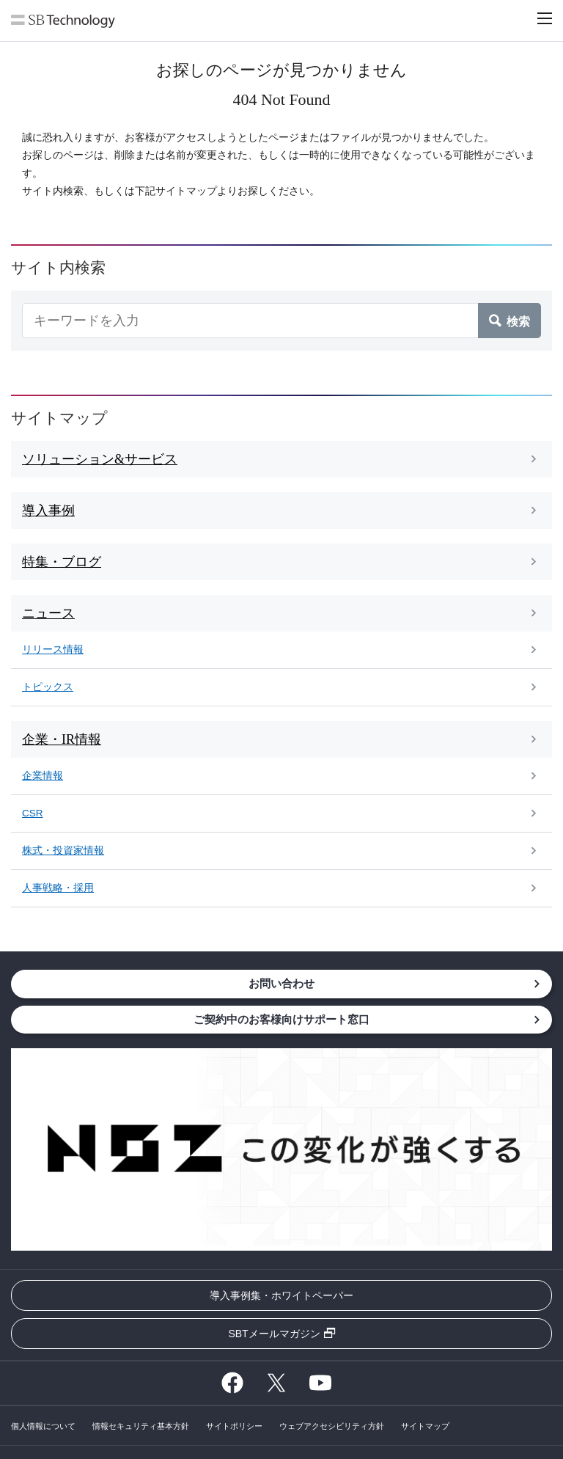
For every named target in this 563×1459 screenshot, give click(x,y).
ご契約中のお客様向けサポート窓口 (281, 1019)
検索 (518, 320)
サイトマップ (425, 1426)
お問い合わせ (281, 983)
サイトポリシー (234, 1426)
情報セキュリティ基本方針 (140, 1426)
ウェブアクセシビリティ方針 (331, 1426)
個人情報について (43, 1426)
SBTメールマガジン (274, 1333)
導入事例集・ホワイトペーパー (281, 1295)
